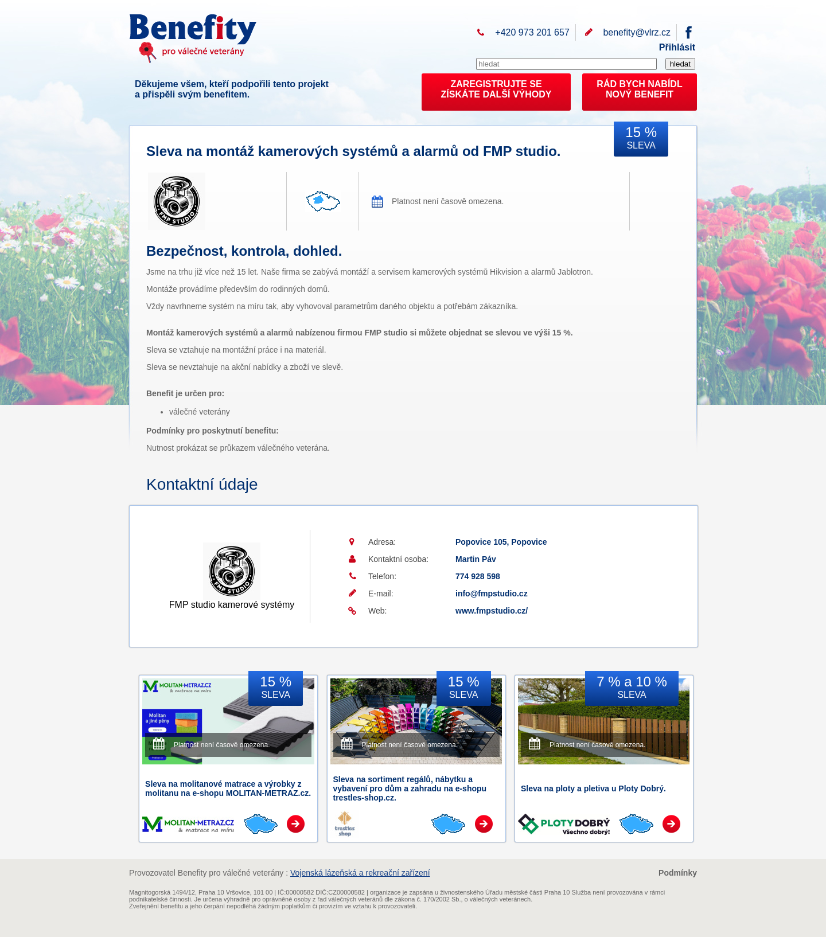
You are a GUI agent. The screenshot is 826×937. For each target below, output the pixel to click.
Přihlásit (677, 47)
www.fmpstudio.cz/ (491, 610)
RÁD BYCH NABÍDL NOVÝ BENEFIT (639, 89)
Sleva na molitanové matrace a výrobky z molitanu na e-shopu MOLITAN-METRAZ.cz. (228, 788)
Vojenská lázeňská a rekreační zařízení (360, 872)
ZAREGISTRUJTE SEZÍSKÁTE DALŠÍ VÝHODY (496, 89)
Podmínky (678, 872)
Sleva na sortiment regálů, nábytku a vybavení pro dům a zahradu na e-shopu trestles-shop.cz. (410, 788)
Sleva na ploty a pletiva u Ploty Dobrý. (593, 788)
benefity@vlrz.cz (637, 32)
